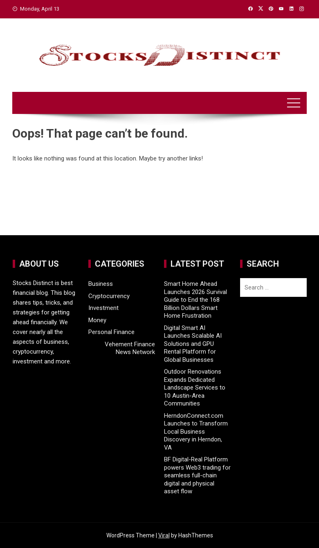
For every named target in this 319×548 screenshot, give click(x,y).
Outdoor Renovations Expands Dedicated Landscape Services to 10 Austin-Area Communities (194, 387)
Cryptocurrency (109, 296)
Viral (164, 535)
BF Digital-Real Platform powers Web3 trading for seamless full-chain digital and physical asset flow (197, 475)
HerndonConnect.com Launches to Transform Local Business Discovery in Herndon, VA (196, 431)
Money (97, 320)
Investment (103, 308)
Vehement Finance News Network (130, 348)
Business (100, 283)
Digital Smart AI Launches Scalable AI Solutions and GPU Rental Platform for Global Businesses (193, 343)
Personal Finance (111, 332)
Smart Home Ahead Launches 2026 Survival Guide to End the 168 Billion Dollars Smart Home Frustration (195, 299)
